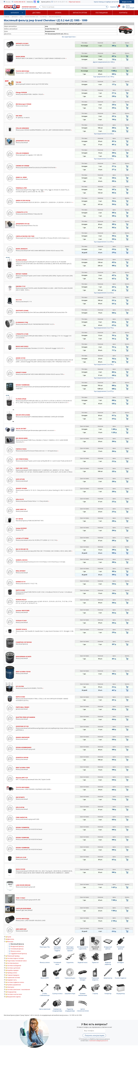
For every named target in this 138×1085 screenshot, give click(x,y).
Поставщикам (102, 13)
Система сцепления (13, 968)
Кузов (9, 937)
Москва (8, 2)
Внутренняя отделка (14, 997)
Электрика (10, 987)
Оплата (58, 13)
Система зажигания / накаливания (18, 989)
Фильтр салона (16, 951)
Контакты (123, 13)
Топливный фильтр (17, 949)
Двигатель (10, 939)
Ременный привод (13, 956)
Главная (6, 17)
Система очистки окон (14, 994)
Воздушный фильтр (17, 946)
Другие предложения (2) (104, 62)
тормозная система (13, 977)
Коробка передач (13, 970)
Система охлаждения (14, 965)
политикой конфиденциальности (98, 1040)
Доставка (36, 13)
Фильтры (10, 941)
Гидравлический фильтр (19, 953)
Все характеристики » (69, 37)
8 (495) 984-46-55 (19, 2)
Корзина (113, 7)
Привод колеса (12, 973)
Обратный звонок (74, 2)
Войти (128, 6)
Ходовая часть (12, 980)
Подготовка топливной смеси (17, 961)
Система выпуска (12, 963)
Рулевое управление (14, 985)
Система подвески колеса (15, 982)
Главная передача (13, 975)
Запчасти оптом (80, 13)
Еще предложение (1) (103, 77)
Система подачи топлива (15, 958)
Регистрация (130, 8)
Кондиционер (11, 992)
